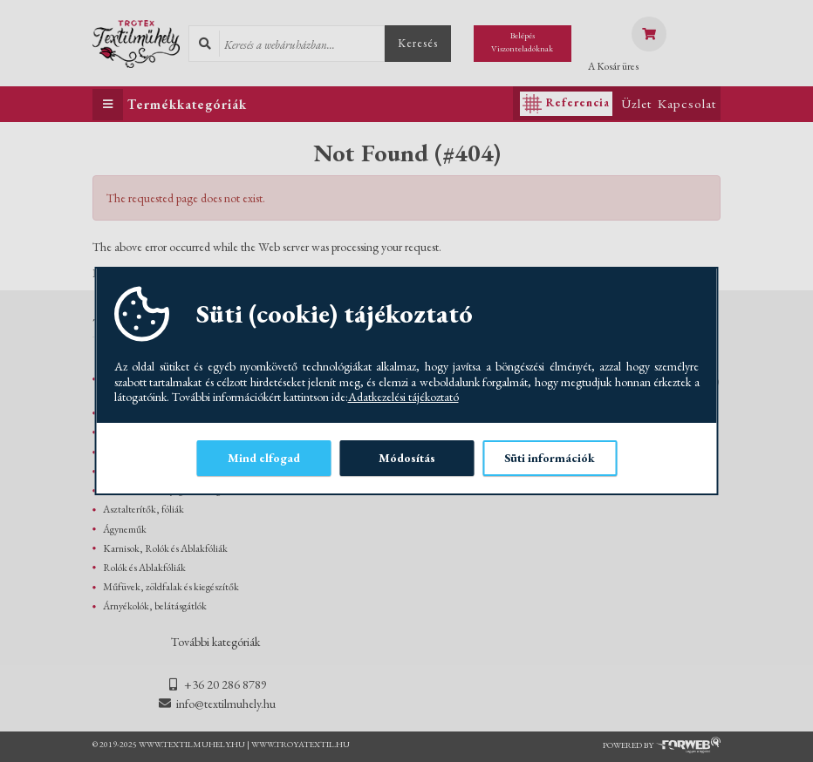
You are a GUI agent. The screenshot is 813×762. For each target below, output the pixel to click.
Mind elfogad (264, 458)
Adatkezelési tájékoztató (403, 397)
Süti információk (549, 458)
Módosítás (407, 458)
